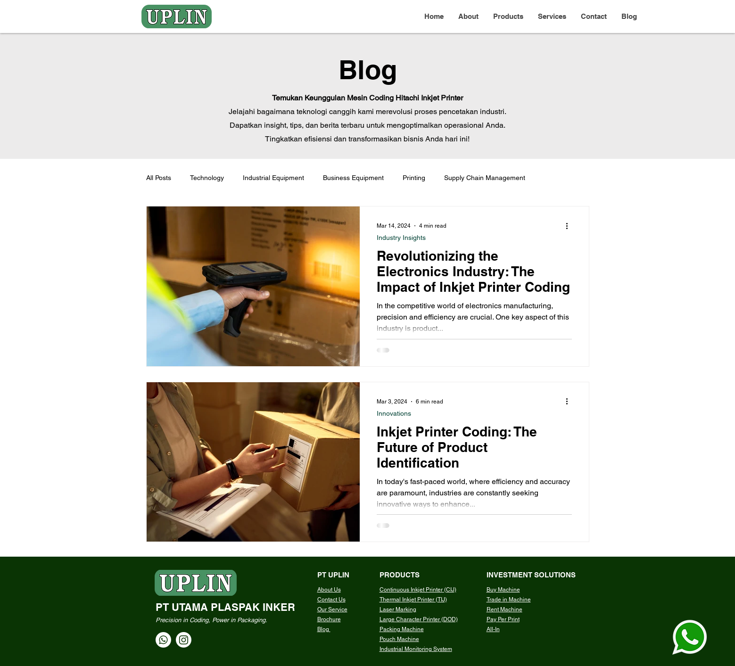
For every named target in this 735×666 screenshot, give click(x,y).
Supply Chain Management (484, 177)
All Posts (158, 177)
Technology (207, 177)
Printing (414, 177)
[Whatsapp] (163, 640)
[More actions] (570, 225)
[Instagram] (183, 640)
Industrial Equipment (273, 177)
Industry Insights (401, 237)
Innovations (394, 413)
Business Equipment (353, 177)
